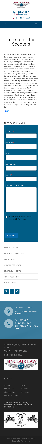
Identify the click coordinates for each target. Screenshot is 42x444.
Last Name (9, 143)
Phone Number (11, 164)
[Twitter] (6, 291)
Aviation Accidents (12, 265)
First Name (9, 132)
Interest (8, 175)
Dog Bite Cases (10, 283)
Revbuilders (25, 441)
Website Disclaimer (11, 395)
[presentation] (22, 231)
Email (7, 153)
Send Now (11, 235)
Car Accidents (10, 259)
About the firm (9, 392)
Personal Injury (11, 247)
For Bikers (24, 389)
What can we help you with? (15, 186)
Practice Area (9, 389)
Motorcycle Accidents (14, 253)
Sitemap (7, 385)
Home (23, 385)
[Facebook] (12, 291)
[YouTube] (17, 291)
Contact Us (25, 392)
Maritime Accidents (12, 271)
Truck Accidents (11, 277)
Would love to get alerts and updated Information (20, 218)
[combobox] (21, 179)
